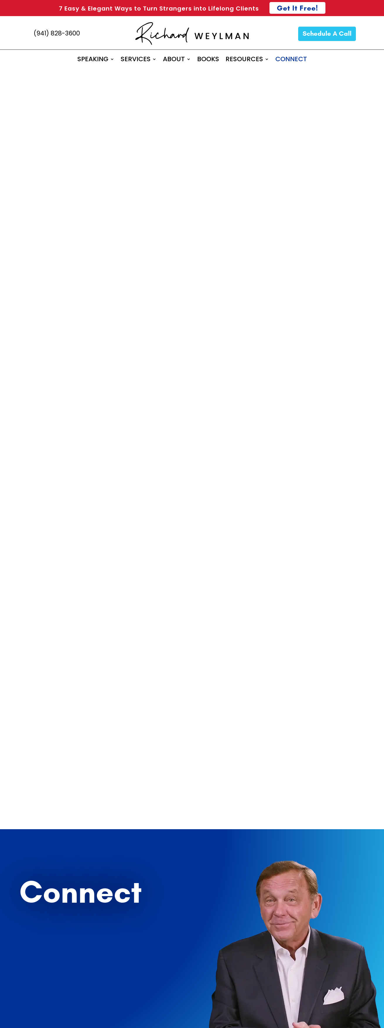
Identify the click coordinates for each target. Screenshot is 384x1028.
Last (123, 446)
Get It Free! (297, 8)
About (366, 884)
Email (18, 511)
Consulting (112, 614)
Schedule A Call (327, 33)
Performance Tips (349, 908)
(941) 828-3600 (57, 33)
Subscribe (37, 702)
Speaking (37, 614)
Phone (19, 553)
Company (25, 470)
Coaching (184, 614)
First (16, 446)
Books (366, 896)
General (35, 638)
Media (105, 638)
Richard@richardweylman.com (291, 477)
